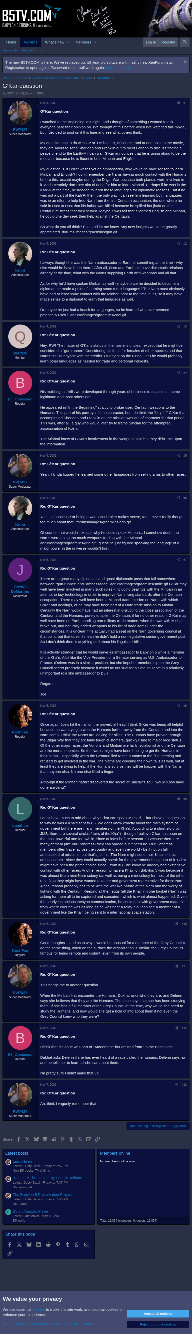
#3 (185, 326)
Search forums (32, 50)
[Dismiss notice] (184, 62)
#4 (185, 372)
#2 (185, 243)
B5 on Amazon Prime (30, 1211)
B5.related (20, 1204)
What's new (54, 42)
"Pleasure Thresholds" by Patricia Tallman (47, 1178)
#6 (185, 498)
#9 (185, 799)
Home (11, 42)
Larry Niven (22, 1161)
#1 (185, 103)
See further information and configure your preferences (48, 1324)
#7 (185, 560)
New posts (10, 50)
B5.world (19, 1220)
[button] (68, 42)
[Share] (178, 103)
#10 (184, 924)
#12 (184, 1028)
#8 (185, 705)
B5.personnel (22, 1187)
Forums (31, 42)
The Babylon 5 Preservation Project (42, 1194)
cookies (38, 1309)
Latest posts (16, 1153)
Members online (115, 1153)
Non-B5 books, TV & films (31, 1170)
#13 (184, 1084)
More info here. (118, 67)
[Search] (185, 42)
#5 (185, 455)
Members (83, 42)
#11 (184, 966)
